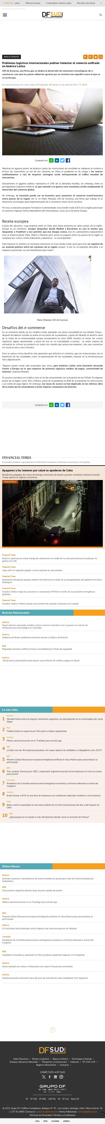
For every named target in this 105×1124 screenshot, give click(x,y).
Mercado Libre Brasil (90, 3)
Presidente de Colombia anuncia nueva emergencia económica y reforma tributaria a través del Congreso (52, 784)
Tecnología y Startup (81, 1059)
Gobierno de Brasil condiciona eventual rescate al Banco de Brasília (35, 637)
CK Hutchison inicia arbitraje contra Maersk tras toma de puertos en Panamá (39, 928)
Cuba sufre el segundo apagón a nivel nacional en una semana (32, 570)
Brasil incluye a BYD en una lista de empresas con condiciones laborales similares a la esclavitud (53, 795)
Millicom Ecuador (36, 3)
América (5, 622)
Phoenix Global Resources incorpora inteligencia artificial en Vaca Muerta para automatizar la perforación (52, 760)
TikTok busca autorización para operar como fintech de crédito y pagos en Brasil (40, 660)
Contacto (64, 1065)
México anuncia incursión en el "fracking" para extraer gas (34, 740)
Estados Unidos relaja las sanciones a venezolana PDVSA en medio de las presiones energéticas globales (48, 592)
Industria (74, 1062)
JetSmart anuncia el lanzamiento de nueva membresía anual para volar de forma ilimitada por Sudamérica (48, 879)
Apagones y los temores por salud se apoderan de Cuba (37, 470)
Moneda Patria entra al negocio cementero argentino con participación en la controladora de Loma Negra (55, 720)
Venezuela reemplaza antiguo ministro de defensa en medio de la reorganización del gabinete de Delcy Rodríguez (52, 581)
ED (59, 1098)
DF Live (66, 1098)
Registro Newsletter (46, 1065)
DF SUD (33, 1098)
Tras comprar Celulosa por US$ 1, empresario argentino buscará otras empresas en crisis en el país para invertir (54, 772)
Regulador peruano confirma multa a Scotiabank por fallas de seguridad (37, 649)
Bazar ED (75, 1098)
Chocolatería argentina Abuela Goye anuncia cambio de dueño (32, 890)
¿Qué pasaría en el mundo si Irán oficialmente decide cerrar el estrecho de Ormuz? (49, 817)
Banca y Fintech (60, 1059)
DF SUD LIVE (89, 1062)
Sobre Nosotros (21, 1059)
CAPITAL (52, 1098)
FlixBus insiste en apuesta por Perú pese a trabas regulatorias (37, 731)
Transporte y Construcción (54, 1062)
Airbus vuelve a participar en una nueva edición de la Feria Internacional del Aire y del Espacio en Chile (53, 806)
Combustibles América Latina (62, 3)
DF (27, 1098)
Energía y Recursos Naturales (24, 1062)
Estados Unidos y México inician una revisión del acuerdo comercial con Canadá (40, 603)
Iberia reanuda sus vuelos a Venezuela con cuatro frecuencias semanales (37, 966)
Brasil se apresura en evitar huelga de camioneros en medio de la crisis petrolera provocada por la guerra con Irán (49, 559)
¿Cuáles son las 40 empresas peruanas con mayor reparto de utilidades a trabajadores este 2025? (54, 750)
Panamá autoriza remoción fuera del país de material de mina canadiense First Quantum (45, 978)
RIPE (4, 646)
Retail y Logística (40, 1059)
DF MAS (42, 1098)
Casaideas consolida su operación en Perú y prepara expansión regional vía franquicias (43, 955)
